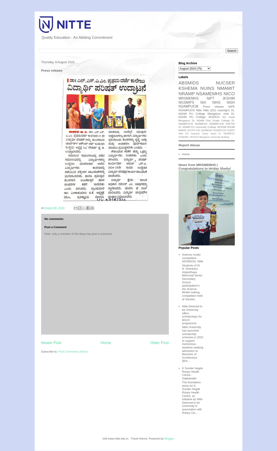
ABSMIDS (189, 82)
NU (224, 117)
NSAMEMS (207, 130)
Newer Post (51, 343)
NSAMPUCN (187, 110)
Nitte (199, 110)
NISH (231, 102)
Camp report (209, 133)
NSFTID (230, 123)
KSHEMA (188, 88)
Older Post (159, 343)
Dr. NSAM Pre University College (197, 127)
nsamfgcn (224, 110)
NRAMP (187, 93)
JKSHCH (214, 117)
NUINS (207, 88)
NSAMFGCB (219, 130)
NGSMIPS (186, 102)
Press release (213, 106)
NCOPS (191, 130)
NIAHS (182, 130)
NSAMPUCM (188, 106)
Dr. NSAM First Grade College (211, 120)
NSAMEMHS (209, 93)
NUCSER (225, 82)
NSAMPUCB (216, 123)
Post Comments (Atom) (73, 351)
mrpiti (232, 117)
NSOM (231, 127)
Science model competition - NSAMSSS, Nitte (192, 258)
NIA (203, 102)
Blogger (169, 438)
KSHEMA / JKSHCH (189, 137)
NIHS (216, 102)
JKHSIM (221, 127)
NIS (198, 130)
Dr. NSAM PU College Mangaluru (207, 112)
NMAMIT (226, 88)
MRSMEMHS (189, 98)
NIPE (231, 106)
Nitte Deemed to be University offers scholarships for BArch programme (192, 315)
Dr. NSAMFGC (227, 133)
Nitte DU (184, 133)
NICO (229, 93)
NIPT (210, 98)
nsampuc (195, 133)
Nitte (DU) (209, 110)
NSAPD (231, 130)
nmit (226, 113)
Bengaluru (184, 120)
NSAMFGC (201, 123)
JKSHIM (228, 98)
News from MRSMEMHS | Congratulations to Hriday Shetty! (205, 166)
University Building (220, 137)
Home (106, 343)
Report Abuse (189, 145)
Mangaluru (204, 137)
